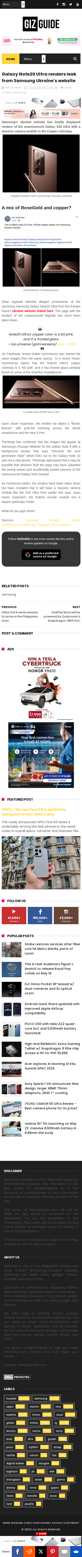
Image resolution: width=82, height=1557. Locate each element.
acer (9, 1439)
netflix (10, 1455)
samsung (19, 92)
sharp (57, 1447)
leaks (68, 88)
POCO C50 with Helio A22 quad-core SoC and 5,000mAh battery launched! (50, 1028)
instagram (13, 1479)
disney (10, 1488)
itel (54, 1455)
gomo (61, 1479)
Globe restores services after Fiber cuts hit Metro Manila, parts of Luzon (52, 949)
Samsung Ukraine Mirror (52, 520)
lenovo (11, 1431)
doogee (44, 1463)
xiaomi (34, 1406)
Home (10, 59)
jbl (33, 1471)
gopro (55, 1488)
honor (36, 1415)
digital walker (15, 1463)
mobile (6, 92)
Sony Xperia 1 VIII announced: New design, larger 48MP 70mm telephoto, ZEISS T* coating (52, 1088)
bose (53, 1496)
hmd (33, 1488)
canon (34, 1455)
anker (38, 1479)
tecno (36, 1431)
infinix (34, 1423)
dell (51, 1471)
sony (59, 1431)
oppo (9, 1406)
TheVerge (43, 525)
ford (9, 1504)
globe (10, 1423)
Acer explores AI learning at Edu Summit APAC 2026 (50, 1066)
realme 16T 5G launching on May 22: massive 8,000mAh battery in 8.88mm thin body (51, 1128)
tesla (9, 1496)
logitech (11, 1471)
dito (30, 1439)
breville (32, 1496)
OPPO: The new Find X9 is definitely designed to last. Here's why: (34, 812)
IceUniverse (27, 525)
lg (56, 1423)
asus (59, 1415)
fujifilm (33, 1447)
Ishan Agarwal (60, 525)
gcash (52, 1439)
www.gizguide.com (16, 1523)
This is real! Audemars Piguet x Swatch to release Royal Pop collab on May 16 (49, 968)
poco (9, 1447)
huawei (11, 1398)
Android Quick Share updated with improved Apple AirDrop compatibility (52, 1008)
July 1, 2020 (66, 344)
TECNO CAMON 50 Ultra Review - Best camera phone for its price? (51, 1105)
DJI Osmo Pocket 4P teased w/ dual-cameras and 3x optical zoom (49, 988)
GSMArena (9, 525)
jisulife (29, 1504)
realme (11, 1415)
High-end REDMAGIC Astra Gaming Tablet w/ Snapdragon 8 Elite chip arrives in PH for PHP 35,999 (52, 1048)
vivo (58, 1406)
